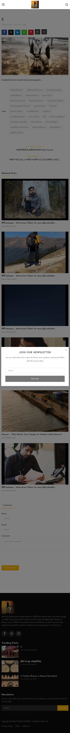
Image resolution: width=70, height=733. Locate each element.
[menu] (3, 4)
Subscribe (35, 379)
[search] (66, 4)
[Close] (66, 350)
